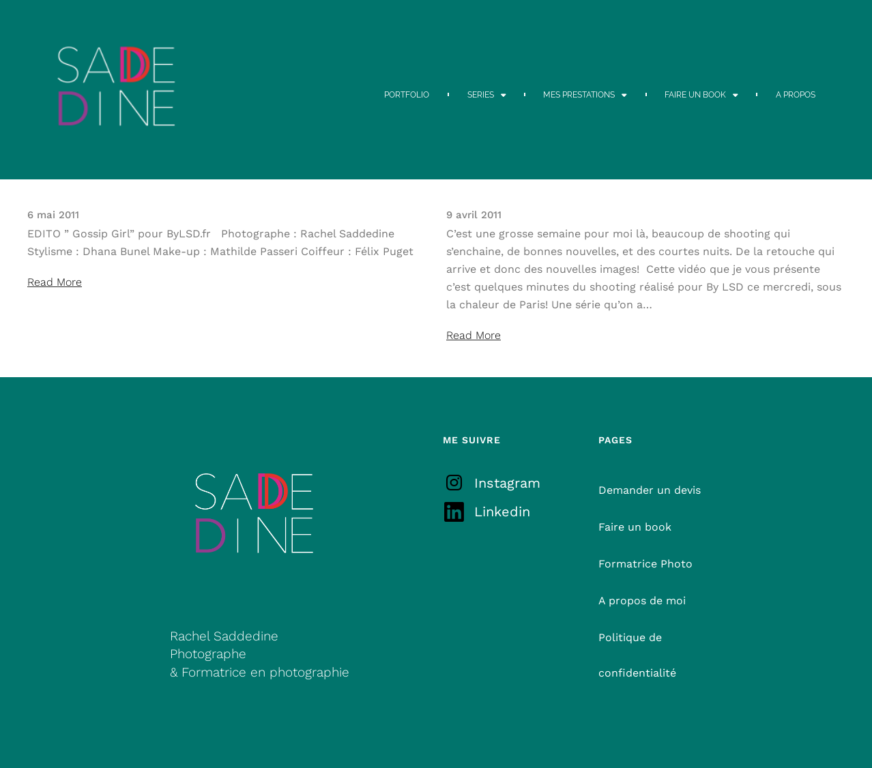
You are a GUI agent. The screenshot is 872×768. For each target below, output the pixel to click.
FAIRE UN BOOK (701, 95)
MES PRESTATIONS (585, 95)
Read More (54, 282)
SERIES (486, 95)
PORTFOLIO (406, 95)
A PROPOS (795, 95)
